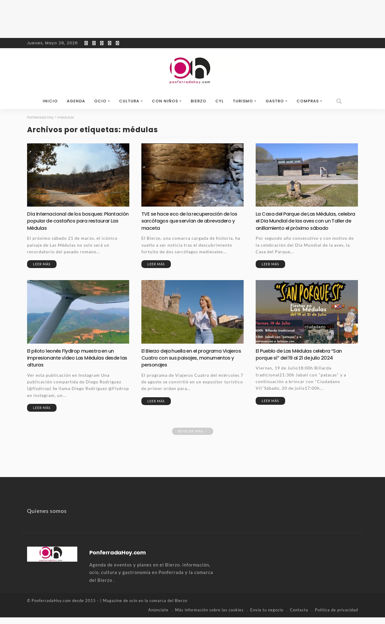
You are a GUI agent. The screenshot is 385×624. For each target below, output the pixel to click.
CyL (219, 101)
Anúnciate (158, 616)
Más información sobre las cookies (209, 616)
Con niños (165, 101)
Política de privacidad (336, 616)
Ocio (100, 101)
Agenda (76, 101)
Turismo (243, 101)
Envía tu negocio (266, 616)
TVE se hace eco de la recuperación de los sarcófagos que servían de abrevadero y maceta (189, 221)
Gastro (275, 101)
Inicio (50, 101)
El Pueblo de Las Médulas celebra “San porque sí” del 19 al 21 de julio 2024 (303, 361)
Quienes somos (47, 517)
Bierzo (198, 101)
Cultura (129, 101)
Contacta (299, 616)
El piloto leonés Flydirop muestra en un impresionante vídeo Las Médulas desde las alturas (77, 364)
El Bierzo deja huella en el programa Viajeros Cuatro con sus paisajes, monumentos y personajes (184, 364)
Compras (308, 101)
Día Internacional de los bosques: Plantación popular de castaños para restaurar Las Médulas (73, 221)
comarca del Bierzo (168, 607)
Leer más (42, 264)
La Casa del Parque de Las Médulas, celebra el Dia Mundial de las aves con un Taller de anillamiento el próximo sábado (302, 224)
